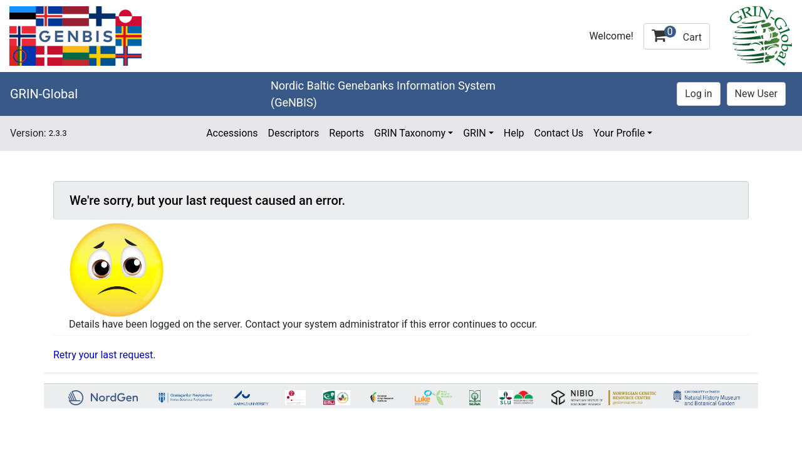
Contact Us (559, 133)
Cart (677, 34)
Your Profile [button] (619, 133)
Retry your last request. (104, 355)
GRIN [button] (474, 133)
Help (514, 133)
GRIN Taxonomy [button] (409, 133)
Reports (346, 133)
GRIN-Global (44, 93)
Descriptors (293, 133)
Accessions (232, 133)
